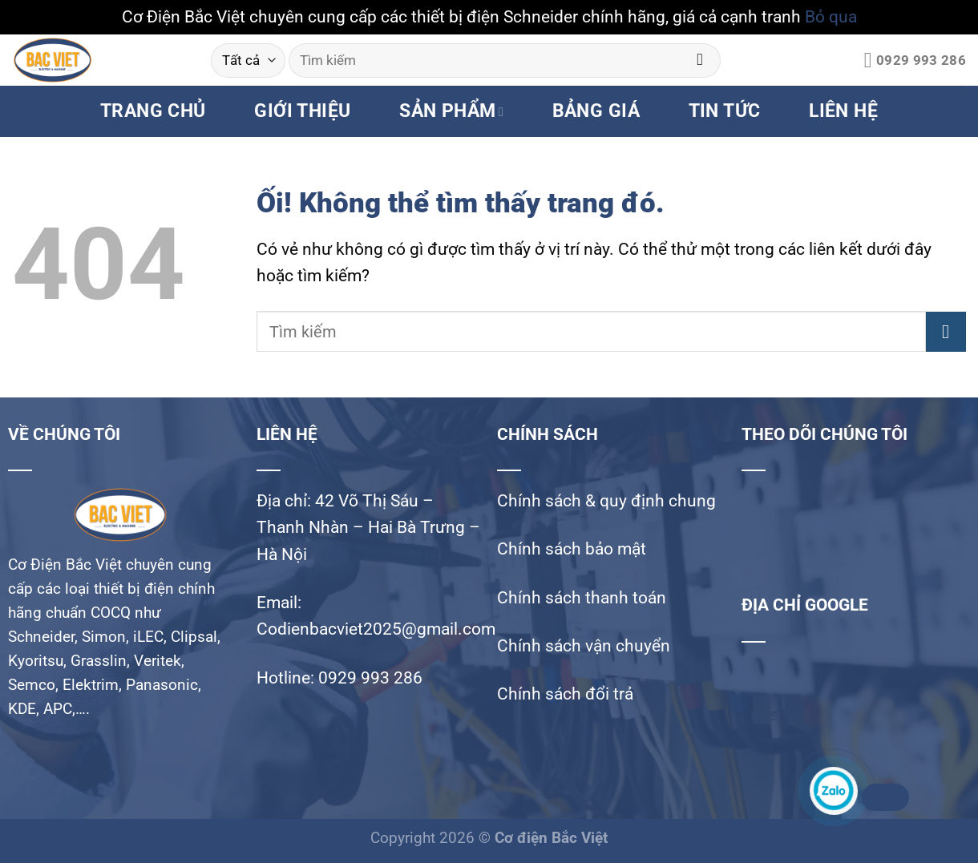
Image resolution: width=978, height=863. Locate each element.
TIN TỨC (725, 111)
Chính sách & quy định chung (606, 500)
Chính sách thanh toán (581, 597)
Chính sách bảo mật (571, 549)
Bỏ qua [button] (831, 16)
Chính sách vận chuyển (583, 645)
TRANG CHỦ (153, 111)
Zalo (883, 797)
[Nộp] (700, 60)
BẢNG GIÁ (596, 111)
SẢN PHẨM (451, 111)
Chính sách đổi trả (565, 694)
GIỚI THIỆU (302, 111)
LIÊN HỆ (843, 111)
